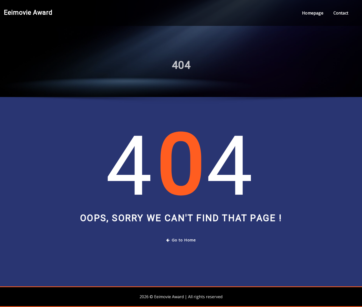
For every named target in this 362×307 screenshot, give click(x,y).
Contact (340, 13)
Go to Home (181, 239)
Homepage (312, 13)
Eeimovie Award (28, 12)
